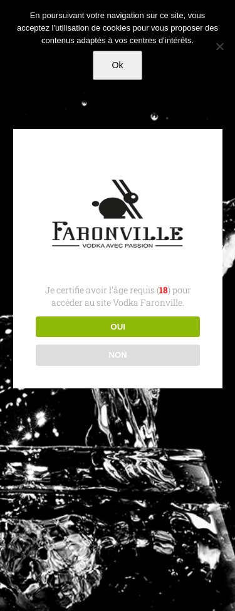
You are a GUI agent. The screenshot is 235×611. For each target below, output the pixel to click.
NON (117, 355)
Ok (117, 65)
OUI (117, 326)
